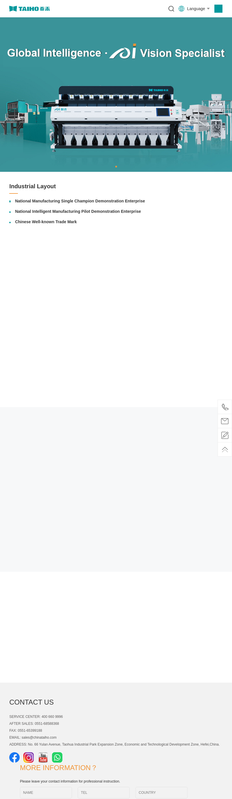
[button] (116, 166)
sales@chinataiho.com (39, 737)
